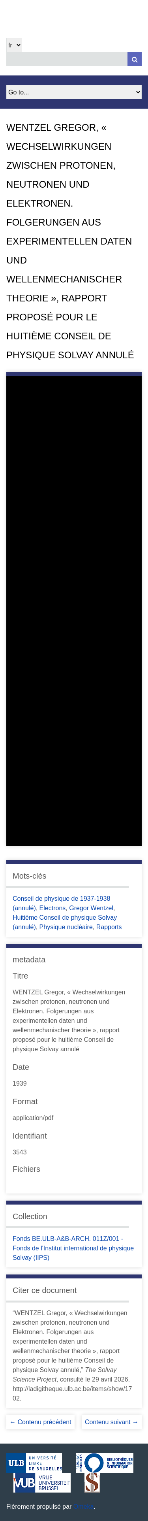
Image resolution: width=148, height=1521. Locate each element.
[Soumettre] (134, 59)
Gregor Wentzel (91, 908)
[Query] (74, 59)
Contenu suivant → (112, 1422)
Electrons (52, 908)
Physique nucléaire (66, 927)
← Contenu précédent (40, 1422)
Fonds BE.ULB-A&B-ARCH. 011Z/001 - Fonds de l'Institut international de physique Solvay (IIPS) (73, 1248)
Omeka (83, 1506)
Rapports (109, 927)
